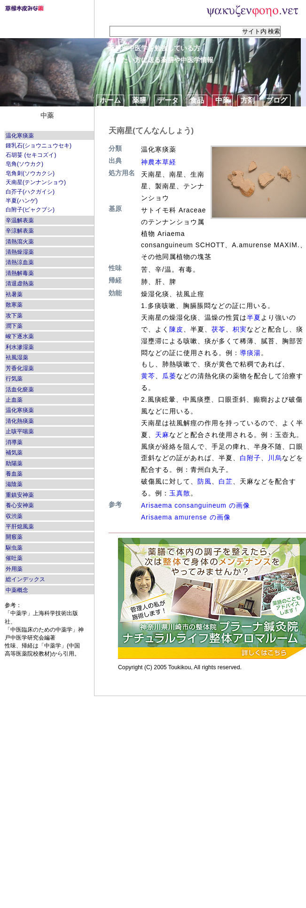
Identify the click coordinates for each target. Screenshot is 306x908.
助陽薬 (14, 463)
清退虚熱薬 (20, 283)
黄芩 (148, 376)
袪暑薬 (14, 294)
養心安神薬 (20, 505)
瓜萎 (169, 376)
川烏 (275, 458)
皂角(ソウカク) (24, 164)
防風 (204, 481)
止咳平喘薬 (20, 431)
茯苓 (219, 329)
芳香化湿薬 (20, 368)
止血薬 (14, 400)
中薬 (222, 100)
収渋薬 (14, 516)
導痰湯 (250, 353)
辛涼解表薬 (20, 230)
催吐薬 (14, 558)
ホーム (110, 100)
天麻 (162, 434)
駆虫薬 (14, 547)
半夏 (254, 317)
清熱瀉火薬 (20, 241)
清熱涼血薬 (20, 262)
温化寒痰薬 (20, 135)
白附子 (250, 458)
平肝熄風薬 (20, 526)
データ (168, 100)
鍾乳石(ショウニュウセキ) (38, 145)
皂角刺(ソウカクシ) (30, 173)
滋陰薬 (14, 484)
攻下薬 (14, 315)
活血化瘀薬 (20, 389)
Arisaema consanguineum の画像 (195, 505)
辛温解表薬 (20, 220)
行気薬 (14, 378)
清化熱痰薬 (20, 421)
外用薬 (14, 569)
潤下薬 (14, 326)
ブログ (276, 100)
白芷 (226, 481)
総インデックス (25, 579)
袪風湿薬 (17, 357)
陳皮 (176, 329)
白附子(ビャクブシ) (30, 209)
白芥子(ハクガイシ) (30, 191)
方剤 (248, 100)
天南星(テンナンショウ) (36, 182)
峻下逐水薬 (20, 336)
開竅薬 (14, 537)
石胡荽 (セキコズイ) (31, 155)
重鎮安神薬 (20, 495)
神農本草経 (158, 162)
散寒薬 (14, 304)
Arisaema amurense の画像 (185, 517)
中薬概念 (17, 590)
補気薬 (14, 452)
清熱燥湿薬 (20, 252)
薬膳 (139, 100)
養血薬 (14, 473)
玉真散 (179, 493)
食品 (197, 100)
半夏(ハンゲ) (22, 200)
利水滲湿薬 (20, 347)
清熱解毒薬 (20, 273)
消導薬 (14, 442)
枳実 (240, 329)
